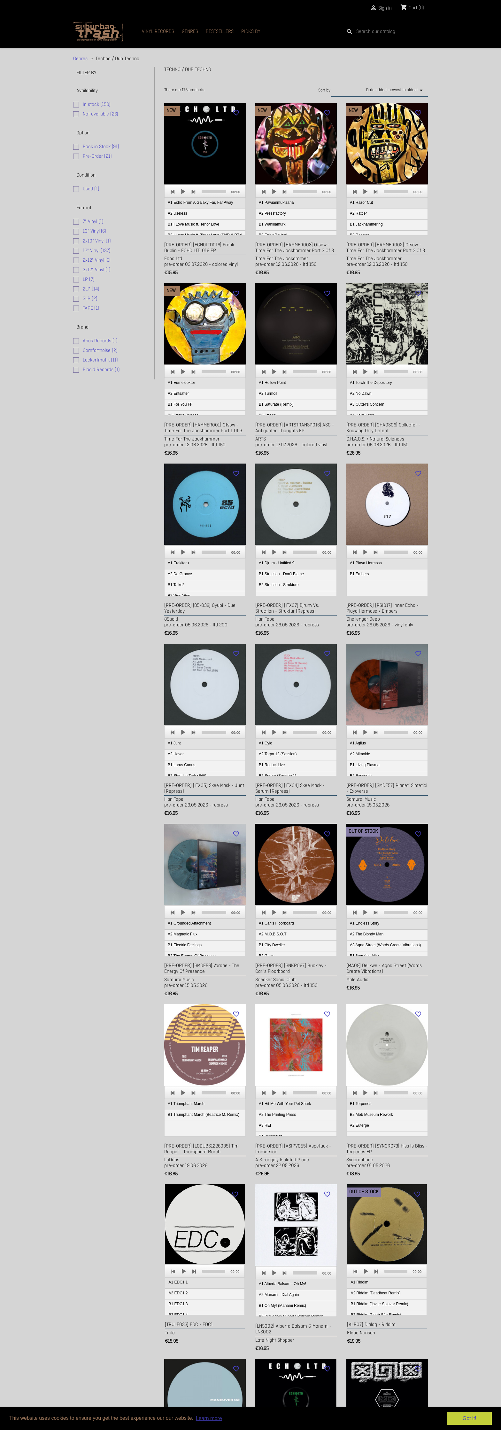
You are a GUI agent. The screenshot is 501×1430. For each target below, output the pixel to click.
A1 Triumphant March (186, 1103)
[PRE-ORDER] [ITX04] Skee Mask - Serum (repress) (290, 789)
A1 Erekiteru (178, 563)
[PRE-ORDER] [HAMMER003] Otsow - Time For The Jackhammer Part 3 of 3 (294, 248)
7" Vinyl (93, 222)
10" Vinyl (94, 231)
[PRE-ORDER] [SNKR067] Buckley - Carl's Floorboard (291, 969)
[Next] (193, 191)
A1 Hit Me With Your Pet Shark (285, 1103)
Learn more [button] (209, 1418)
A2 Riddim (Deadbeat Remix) (375, 1293)
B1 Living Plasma (365, 765)
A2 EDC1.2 (178, 1293)
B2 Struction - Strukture (279, 585)
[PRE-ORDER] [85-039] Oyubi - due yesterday (199, 608)
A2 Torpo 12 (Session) (278, 754)
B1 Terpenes (360, 1103)
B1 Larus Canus (181, 765)
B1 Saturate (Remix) (276, 404)
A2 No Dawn (360, 393)
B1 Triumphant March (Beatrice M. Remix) (203, 1114)
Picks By (250, 31)
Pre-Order (97, 156)
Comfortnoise (100, 351)
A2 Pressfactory (272, 213)
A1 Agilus (358, 743)
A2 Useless (177, 213)
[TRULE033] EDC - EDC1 (189, 1325)
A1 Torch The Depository (371, 382)
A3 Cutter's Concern (367, 404)
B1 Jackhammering (366, 224)
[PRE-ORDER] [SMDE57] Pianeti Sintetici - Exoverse (386, 789)
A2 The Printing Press (277, 1114)
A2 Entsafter (178, 393)
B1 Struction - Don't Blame (281, 574)
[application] (205, 210)
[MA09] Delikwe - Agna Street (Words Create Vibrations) (384, 969)
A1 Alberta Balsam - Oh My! (282, 1284)
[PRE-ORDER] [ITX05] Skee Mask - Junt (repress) (204, 789)
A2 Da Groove (180, 574)
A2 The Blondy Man (366, 934)
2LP (91, 289)
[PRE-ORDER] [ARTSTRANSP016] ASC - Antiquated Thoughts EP (294, 428)
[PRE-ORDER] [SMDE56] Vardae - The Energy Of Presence (201, 969)
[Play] (183, 191)
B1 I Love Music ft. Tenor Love (193, 224)
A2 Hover (176, 754)
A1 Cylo (265, 743)
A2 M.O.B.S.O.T (273, 934)
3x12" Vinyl (97, 270)
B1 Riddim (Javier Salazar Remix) (379, 1304)
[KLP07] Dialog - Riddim (371, 1325)
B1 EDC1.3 (178, 1304)
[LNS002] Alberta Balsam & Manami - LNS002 (293, 1329)
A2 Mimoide (360, 754)
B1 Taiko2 (176, 585)
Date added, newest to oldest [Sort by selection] (395, 90)
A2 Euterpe (359, 1125)
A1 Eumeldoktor (181, 382)
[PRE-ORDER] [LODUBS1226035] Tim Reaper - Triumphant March (201, 1149)
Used (91, 189)
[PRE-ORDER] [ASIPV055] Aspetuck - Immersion (293, 1149)
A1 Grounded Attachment (189, 923)
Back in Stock (101, 147)
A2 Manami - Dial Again (279, 1294)
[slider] (214, 191)
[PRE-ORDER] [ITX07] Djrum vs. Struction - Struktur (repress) (287, 608)
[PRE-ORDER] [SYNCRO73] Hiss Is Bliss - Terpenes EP (387, 1149)
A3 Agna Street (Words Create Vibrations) (385, 945)
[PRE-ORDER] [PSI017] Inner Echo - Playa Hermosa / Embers (382, 608)
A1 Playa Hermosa (366, 563)
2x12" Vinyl (97, 260)
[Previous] (173, 191)
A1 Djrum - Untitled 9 (276, 563)
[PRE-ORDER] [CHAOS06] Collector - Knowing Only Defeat (383, 428)
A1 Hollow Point (272, 382)
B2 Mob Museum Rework (371, 1114)
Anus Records (100, 341)
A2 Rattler (358, 213)
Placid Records (101, 370)
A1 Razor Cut (361, 202)
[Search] (385, 32)
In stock (97, 104)
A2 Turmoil (268, 393)
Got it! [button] (469, 1418)
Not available (100, 114)
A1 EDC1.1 (178, 1282)
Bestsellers (220, 31)
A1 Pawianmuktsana (276, 202)
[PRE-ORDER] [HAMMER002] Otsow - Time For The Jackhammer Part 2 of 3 (385, 248)
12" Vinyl (97, 251)
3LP (90, 299)
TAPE (91, 308)
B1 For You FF (180, 404)
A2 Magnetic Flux (182, 934)
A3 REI (265, 1125)
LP (89, 279)
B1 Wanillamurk (272, 224)
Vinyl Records (158, 31)
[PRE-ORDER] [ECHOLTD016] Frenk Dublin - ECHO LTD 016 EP (199, 248)
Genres (190, 31)
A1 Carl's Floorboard (276, 923)
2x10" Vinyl (97, 241)
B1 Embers (359, 574)
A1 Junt (174, 743)
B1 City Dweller (272, 945)
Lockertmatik (100, 360)
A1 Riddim (359, 1282)
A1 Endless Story (364, 923)
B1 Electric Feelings (185, 945)
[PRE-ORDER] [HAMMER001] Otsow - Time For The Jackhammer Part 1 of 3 (203, 428)
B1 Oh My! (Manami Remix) (282, 1305)
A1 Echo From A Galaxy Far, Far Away (200, 202)
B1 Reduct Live (272, 765)
